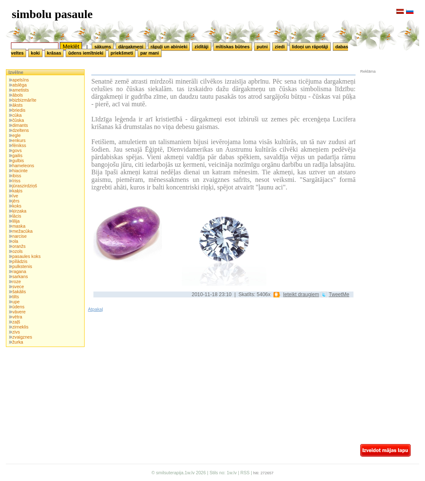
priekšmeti (122, 52)
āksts (17, 105)
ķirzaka (19, 210)
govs (17, 150)
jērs (15, 200)
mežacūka (22, 231)
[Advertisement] (385, 129)
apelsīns (20, 79)
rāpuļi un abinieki (169, 46)
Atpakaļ (95, 309)
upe (16, 301)
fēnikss (19, 145)
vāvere (19, 311)
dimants (20, 125)
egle (16, 135)
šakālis (19, 291)
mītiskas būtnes (233, 46)
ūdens (18, 306)
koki (35, 52)
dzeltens (20, 130)
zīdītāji (201, 46)
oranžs (19, 246)
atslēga (19, 84)
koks (16, 205)
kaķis (17, 190)
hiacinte (20, 170)
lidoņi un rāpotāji (310, 46)
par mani (149, 52)
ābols (17, 94)
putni (262, 46)
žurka (17, 341)
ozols (17, 251)
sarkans (20, 276)
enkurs (19, 140)
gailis (17, 155)
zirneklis (20, 326)
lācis (16, 215)
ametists (20, 89)
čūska (18, 120)
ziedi (280, 46)
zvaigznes (22, 336)
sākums (102, 46)
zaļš (16, 321)
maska (18, 226)
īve (15, 195)
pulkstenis (22, 266)
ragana (19, 271)
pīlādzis (19, 261)
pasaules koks (26, 256)
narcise (19, 236)
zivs (16, 331)
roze (16, 281)
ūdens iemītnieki (86, 52)
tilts (15, 296)
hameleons (23, 165)
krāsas (54, 52)
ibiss (16, 175)
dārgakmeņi (130, 46)
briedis (18, 110)
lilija (16, 220)
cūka (17, 115)
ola (15, 241)
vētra (17, 316)
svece (18, 286)
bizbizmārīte (24, 100)
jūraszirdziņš (24, 185)
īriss (16, 180)
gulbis (18, 160)
